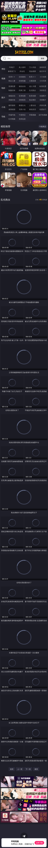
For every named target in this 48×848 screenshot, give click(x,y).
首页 (11, 769)
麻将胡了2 (12, 71)
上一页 (19, 769)
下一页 (28, 769)
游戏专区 (42, 67)
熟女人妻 (12, 81)
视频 (3, 78)
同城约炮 (12, 115)
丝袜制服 (22, 81)
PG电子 (12, 67)
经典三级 (22, 90)
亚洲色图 (22, 96)
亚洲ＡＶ (12, 77)
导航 (3, 116)
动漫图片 (42, 96)
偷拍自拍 (22, 86)
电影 (3, 88)
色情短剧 (22, 119)
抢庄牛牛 (42, 71)
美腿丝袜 (12, 100)
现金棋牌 (32, 71)
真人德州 (22, 67)
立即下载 (39, 843)
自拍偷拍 (22, 77)
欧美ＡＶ (32, 77)
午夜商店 (22, 115)
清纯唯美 (22, 100)
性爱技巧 (42, 109)
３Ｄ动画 (42, 77)
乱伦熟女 (32, 90)
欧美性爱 (42, 86)
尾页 (36, 769)
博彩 (3, 69)
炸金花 (22, 71)
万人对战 (32, 67)
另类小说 (22, 109)
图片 (3, 97)
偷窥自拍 (12, 96)
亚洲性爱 (12, 86)
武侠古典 (42, 105)
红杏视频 (12, 119)
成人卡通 (32, 86)
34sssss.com (24, 52)
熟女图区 (32, 100)
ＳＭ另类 (42, 81)
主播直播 (32, 81)
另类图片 (42, 100)
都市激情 (12, 105)
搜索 (42, 58)
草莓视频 (32, 115)
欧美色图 (32, 96)
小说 (3, 107)
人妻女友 (32, 105)
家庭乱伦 (22, 105)
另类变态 (42, 90)
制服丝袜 (12, 90)
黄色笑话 (32, 109)
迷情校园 (12, 109)
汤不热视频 (43, 115)
